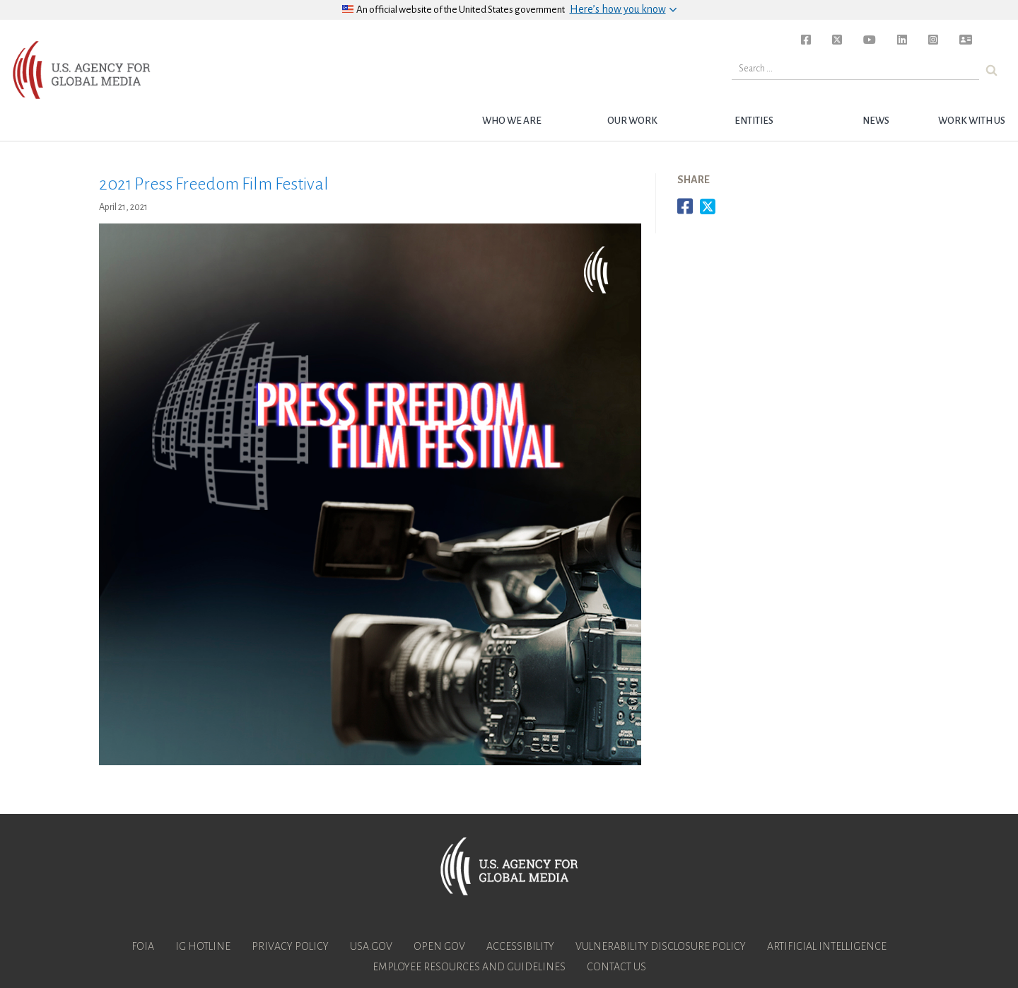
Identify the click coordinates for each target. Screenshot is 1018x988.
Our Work (632, 120)
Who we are (512, 120)
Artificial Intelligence (827, 946)
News (875, 120)
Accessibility (520, 946)
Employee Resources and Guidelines (469, 966)
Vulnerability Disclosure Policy (660, 946)
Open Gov (439, 946)
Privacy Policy (290, 946)
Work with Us (971, 120)
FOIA (142, 946)
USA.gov (371, 946)
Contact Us (616, 966)
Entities (754, 120)
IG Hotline (202, 946)
